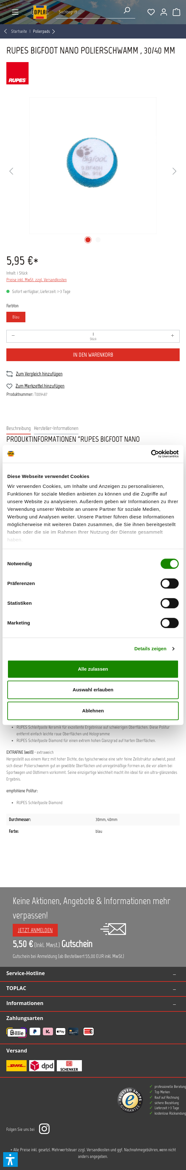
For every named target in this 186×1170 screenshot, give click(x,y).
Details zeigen (150, 648)
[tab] (18, 428)
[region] (93, 171)
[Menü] (15, 12)
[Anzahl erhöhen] (172, 336)
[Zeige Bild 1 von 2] (87, 239)
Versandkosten (98, 1149)
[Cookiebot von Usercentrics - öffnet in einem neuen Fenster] (151, 454)
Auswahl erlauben (93, 689)
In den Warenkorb (93, 354)
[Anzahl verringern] (13, 336)
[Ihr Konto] (163, 12)
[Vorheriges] (11, 171)
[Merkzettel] (151, 12)
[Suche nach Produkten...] (87, 12)
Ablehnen (93, 710)
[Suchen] (126, 10)
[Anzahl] (93, 336)
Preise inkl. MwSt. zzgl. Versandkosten (36, 279)
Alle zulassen (93, 669)
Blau (15, 317)
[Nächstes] (174, 171)
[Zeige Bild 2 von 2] (98, 239)
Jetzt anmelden (35, 930)
